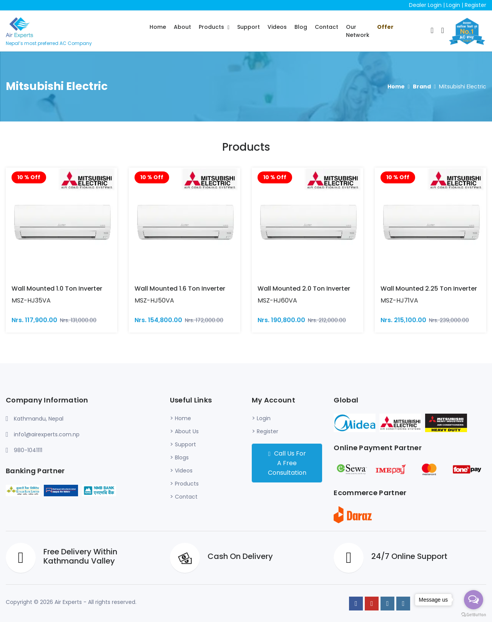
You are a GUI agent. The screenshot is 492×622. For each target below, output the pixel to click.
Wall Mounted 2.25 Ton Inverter (429, 288)
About (182, 27)
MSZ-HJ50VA (154, 300)
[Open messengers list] (473, 599)
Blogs (182, 457)
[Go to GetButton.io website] (473, 614)
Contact (326, 27)
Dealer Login (425, 5)
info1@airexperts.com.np (47, 434)
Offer (385, 27)
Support (248, 27)
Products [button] (212, 27)
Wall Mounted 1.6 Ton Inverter (180, 288)
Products (187, 483)
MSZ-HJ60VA (277, 300)
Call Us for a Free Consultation (287, 463)
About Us (187, 431)
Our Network (357, 31)
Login (453, 5)
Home (158, 27)
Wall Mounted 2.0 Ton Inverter (304, 288)
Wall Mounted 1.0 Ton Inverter (57, 288)
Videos (277, 27)
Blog (300, 27)
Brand (422, 86)
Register (475, 5)
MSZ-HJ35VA (31, 300)
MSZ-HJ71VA (399, 300)
